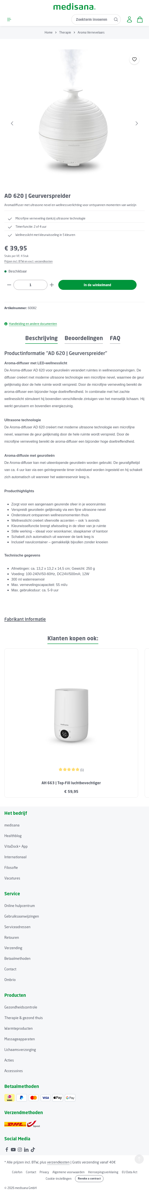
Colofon (17, 1172)
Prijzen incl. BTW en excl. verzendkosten (28, 261)
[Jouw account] (129, 19)
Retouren (11, 937)
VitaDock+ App (16, 846)
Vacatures (12, 878)
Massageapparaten (19, 1039)
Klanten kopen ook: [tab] (72, 638)
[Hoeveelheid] (30, 285)
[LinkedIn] (27, 1149)
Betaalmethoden (17, 959)
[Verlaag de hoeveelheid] (9, 285)
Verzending (13, 948)
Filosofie (11, 867)
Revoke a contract (89, 1179)
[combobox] (91, 20)
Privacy (44, 1172)
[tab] (41, 338)
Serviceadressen (17, 927)
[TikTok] (32, 1149)
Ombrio (10, 980)
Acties (9, 1060)
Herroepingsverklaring (103, 1172)
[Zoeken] (115, 20)
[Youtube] (14, 1149)
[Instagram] (20, 1149)
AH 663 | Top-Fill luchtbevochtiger (71, 783)
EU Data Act (129, 1172)
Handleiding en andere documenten (30, 324)
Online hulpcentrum (19, 906)
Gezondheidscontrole (20, 1007)
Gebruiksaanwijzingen (21, 916)
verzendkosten (58, 1162)
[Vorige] (12, 119)
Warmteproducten (18, 1028)
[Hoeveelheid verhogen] (52, 285)
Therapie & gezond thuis (23, 1018)
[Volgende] (136, 119)
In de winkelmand (97, 285)
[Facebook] (7, 1149)
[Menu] (9, 19)
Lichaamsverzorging (20, 1049)
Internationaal (15, 857)
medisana (12, 825)
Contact (10, 969)
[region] (74, 119)
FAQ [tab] (115, 338)
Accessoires (13, 1071)
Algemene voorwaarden (68, 1172)
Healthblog (13, 836)
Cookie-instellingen (59, 1179)
